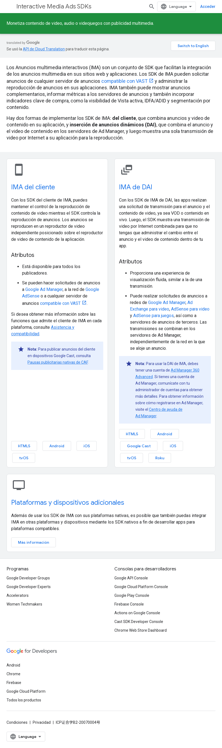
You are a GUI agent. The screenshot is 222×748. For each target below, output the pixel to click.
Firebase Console (129, 604)
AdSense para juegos (153, 315)
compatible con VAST (124, 81)
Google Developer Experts (29, 587)
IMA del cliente (33, 187)
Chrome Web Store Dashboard (140, 630)
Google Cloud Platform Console (141, 587)
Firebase (14, 682)
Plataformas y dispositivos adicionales (67, 502)
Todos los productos (24, 700)
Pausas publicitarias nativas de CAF (58, 362)
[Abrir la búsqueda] (151, 6)
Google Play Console (131, 595)
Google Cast (139, 445)
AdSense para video (190, 309)
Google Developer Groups (28, 578)
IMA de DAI (135, 187)
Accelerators (18, 595)
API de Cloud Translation (44, 49)
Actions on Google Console (137, 613)
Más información (33, 542)
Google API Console (131, 578)
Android (56, 445)
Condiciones (17, 722)
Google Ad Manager (44, 289)
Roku (159, 457)
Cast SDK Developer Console (138, 621)
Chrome (13, 674)
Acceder (207, 6)
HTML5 (24, 445)
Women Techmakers (24, 604)
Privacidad (42, 722)
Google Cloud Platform (26, 691)
